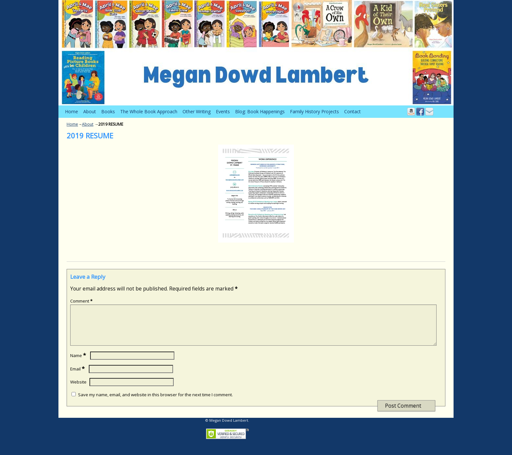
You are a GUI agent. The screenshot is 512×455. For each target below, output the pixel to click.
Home (71, 111)
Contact (352, 111)
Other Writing (197, 111)
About (89, 111)
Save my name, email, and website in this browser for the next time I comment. (155, 402)
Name (78, 363)
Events (223, 111)
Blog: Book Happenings (260, 111)
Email (78, 377)
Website (78, 390)
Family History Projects (314, 111)
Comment (82, 301)
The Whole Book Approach (148, 111)
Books (108, 111)
